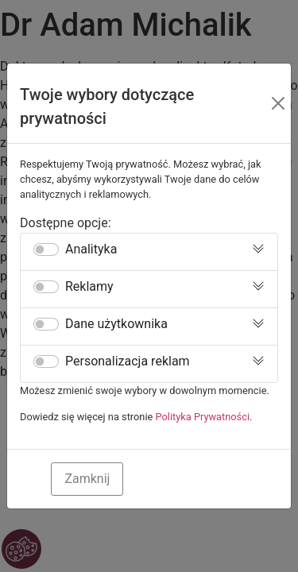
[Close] (278, 103)
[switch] (46, 249)
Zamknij (87, 478)
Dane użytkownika (116, 324)
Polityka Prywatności (203, 417)
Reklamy (89, 286)
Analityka (91, 249)
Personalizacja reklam (127, 361)
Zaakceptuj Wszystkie (203, 478)
